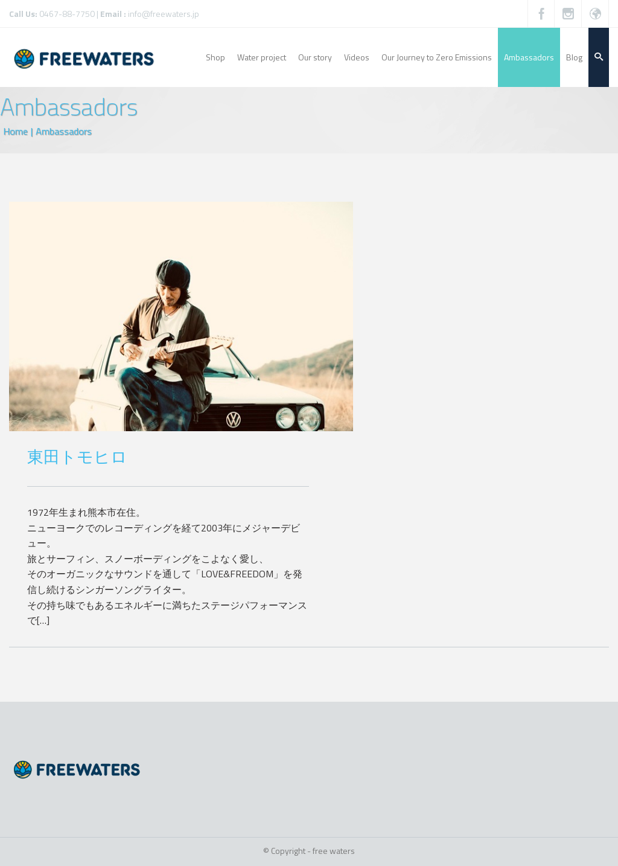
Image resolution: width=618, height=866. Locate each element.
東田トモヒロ (77, 456)
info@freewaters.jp (163, 13)
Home (15, 131)
